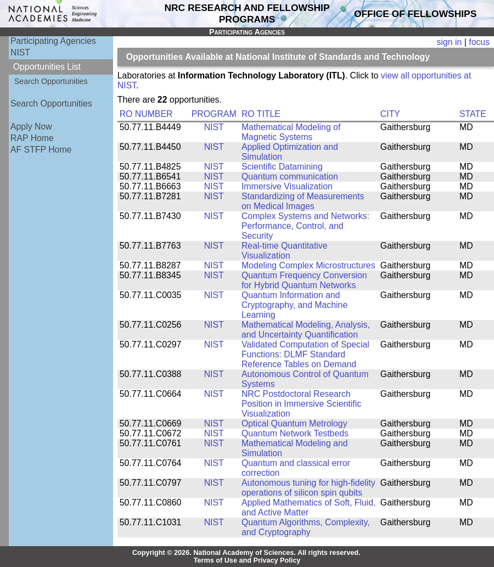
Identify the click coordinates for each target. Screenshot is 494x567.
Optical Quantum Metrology (294, 423)
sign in (449, 42)
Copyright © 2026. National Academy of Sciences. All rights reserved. (246, 553)
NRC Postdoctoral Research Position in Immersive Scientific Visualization (301, 403)
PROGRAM (214, 114)
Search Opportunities (51, 81)
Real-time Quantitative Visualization (285, 250)
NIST (20, 52)
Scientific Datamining (282, 166)
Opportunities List (47, 66)
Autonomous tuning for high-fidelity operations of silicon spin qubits (308, 487)
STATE (472, 114)
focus (479, 42)
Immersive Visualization (287, 186)
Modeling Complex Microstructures (308, 265)
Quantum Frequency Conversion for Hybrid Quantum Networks (304, 280)
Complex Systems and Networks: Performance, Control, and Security (305, 225)
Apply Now (31, 126)
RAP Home (32, 138)
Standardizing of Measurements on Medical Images (303, 201)
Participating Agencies (53, 41)
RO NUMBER (146, 114)
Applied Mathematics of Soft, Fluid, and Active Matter (309, 507)
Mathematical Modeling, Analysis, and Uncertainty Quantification (306, 329)
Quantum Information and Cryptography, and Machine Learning (294, 304)
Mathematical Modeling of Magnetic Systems (291, 132)
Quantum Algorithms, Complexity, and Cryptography (306, 527)
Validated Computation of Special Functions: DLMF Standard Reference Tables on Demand (305, 354)
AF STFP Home (40, 149)
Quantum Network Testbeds (295, 433)
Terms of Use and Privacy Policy (247, 560)
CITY (390, 114)
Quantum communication (290, 176)
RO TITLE (261, 114)
